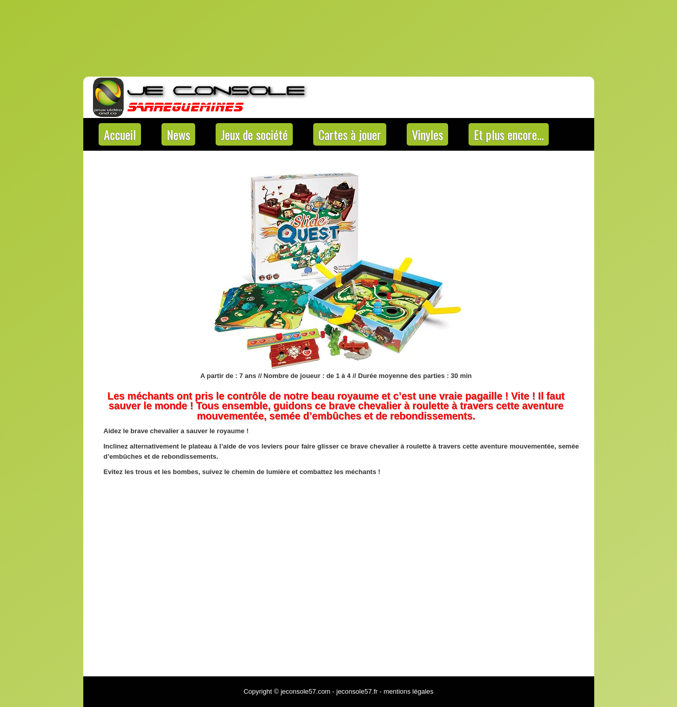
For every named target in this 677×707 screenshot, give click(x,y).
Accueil (120, 134)
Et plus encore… (509, 134)
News (178, 134)
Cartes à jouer (349, 134)
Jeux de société (254, 134)
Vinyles (427, 134)
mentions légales (409, 691)
